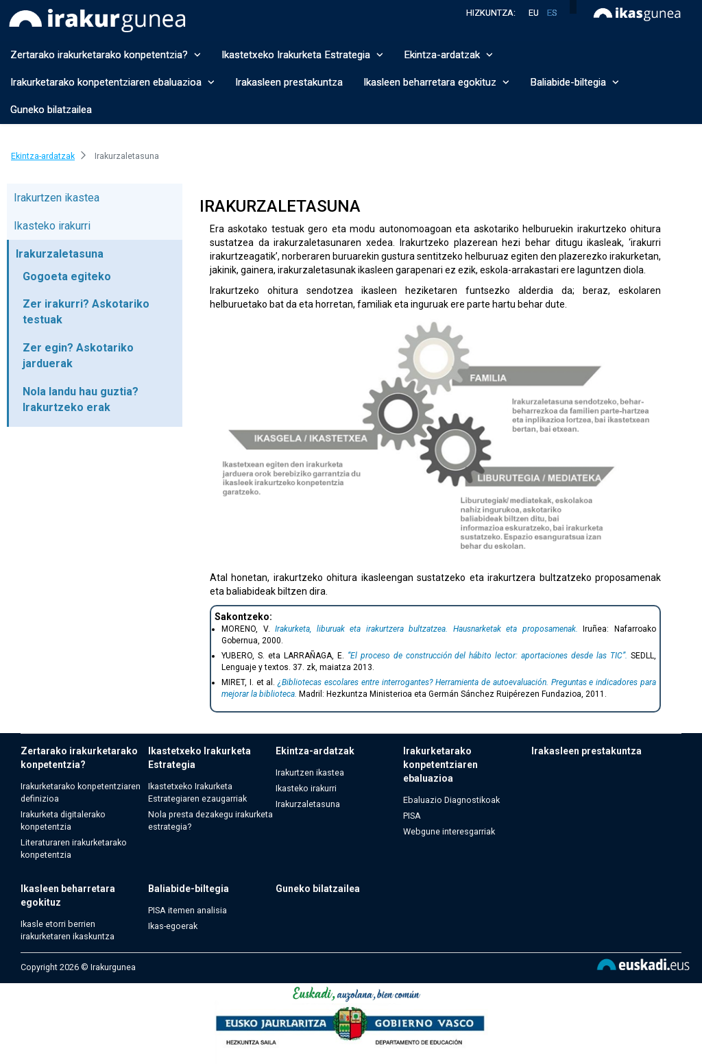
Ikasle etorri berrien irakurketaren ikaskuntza (67, 930)
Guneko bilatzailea (51, 109)
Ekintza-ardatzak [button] (448, 55)
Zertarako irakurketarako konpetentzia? (79, 757)
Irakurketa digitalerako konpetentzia (63, 820)
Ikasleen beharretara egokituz (68, 895)
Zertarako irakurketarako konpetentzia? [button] (105, 55)
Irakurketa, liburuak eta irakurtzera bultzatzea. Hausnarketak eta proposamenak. (426, 629)
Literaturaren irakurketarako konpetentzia (74, 848)
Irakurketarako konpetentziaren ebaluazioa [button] (112, 82)
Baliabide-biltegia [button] (574, 82)
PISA (412, 816)
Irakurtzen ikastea (56, 197)
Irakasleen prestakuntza (289, 82)
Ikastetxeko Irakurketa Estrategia (199, 757)
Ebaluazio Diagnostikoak (451, 800)
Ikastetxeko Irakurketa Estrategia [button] (302, 55)
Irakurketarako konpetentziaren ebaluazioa (440, 764)
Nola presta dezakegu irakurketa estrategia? (210, 820)
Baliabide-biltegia (188, 888)
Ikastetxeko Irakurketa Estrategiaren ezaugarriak (197, 792)
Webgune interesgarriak (449, 831)
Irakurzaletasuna (60, 253)
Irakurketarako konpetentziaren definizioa (81, 792)
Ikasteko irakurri (52, 225)
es (552, 13)
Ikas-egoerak (172, 926)
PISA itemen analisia (187, 910)
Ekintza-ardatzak (315, 750)
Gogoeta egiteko (67, 276)
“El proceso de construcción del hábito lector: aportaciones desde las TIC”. (487, 655)
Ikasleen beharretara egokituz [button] (436, 82)
